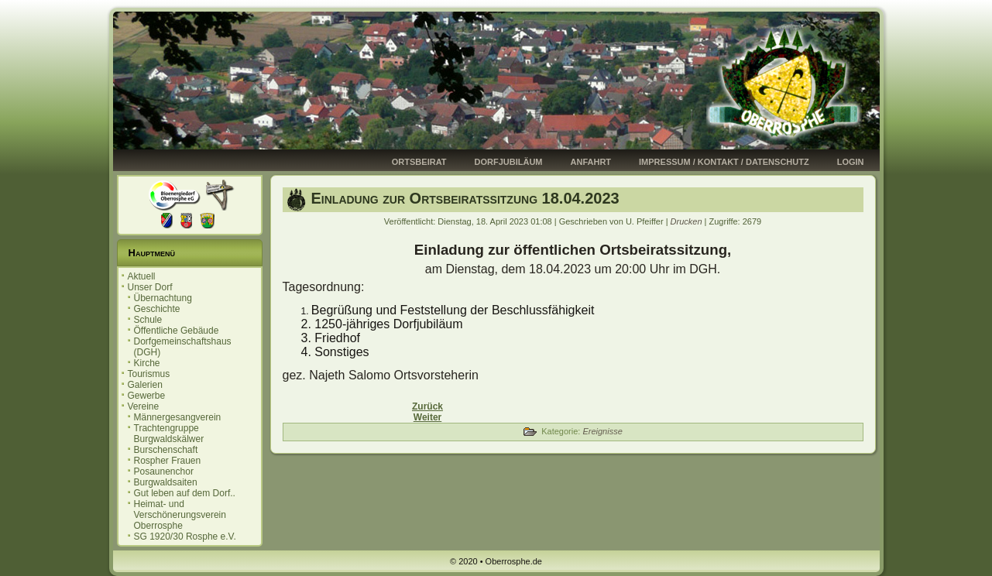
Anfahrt (591, 161)
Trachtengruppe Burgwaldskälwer (169, 433)
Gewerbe (147, 395)
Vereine (144, 406)
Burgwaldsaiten (165, 482)
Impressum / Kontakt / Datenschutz (724, 161)
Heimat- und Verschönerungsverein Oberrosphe (180, 515)
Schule (148, 319)
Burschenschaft (166, 449)
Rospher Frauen (167, 460)
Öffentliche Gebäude (176, 330)
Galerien (145, 384)
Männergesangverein (177, 417)
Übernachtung (163, 298)
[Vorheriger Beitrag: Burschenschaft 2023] (427, 406)
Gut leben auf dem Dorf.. (184, 493)
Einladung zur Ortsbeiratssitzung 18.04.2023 (465, 198)
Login (850, 161)
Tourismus (149, 374)
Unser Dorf (150, 287)
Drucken (688, 221)
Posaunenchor (164, 471)
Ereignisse (602, 431)
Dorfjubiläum (509, 161)
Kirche (147, 363)
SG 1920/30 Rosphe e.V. (185, 536)
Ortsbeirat (419, 161)
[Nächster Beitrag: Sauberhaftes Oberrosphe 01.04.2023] (427, 417)
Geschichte (157, 308)
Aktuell (142, 276)
